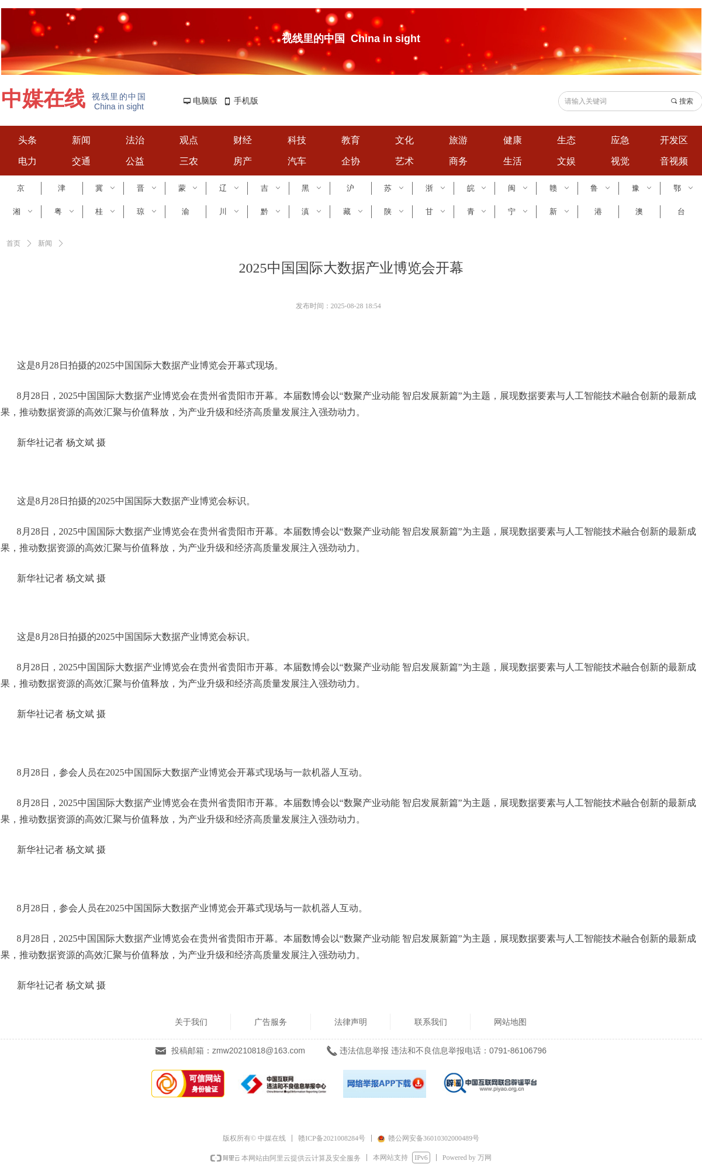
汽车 (297, 161)
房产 (242, 161)
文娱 (566, 161)
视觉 (620, 161)
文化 (404, 140)
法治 (135, 140)
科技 (297, 140)
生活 (512, 161)
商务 (458, 161)
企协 (350, 161)
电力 (27, 161)
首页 (13, 243)
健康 (512, 140)
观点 (188, 140)
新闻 (81, 140)
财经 (242, 140)
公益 (135, 161)
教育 (350, 140)
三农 (188, 161)
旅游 (458, 140)
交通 (81, 161)
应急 (620, 140)
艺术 (404, 161)
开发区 (674, 140)
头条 (27, 140)
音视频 (674, 161)
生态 (566, 140)
